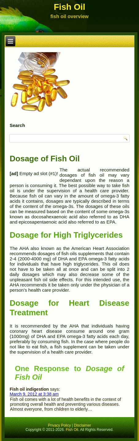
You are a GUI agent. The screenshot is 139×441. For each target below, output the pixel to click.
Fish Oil (69, 7)
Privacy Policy (59, 425)
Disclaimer (82, 425)
